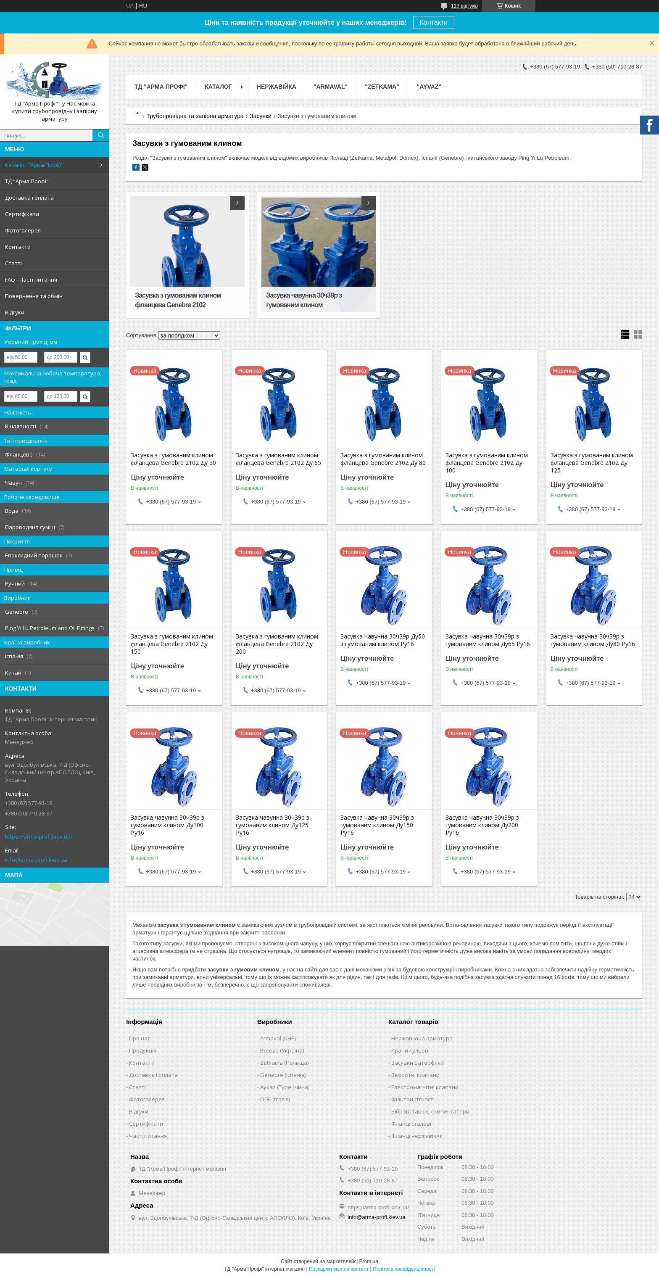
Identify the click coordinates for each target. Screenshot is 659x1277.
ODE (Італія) (275, 1099)
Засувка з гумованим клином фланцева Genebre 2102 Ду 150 (172, 644)
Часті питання (148, 1136)
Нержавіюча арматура (422, 1038)
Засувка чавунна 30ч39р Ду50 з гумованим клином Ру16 (382, 640)
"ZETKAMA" (382, 86)
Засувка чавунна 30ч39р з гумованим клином (304, 300)
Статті (13, 263)
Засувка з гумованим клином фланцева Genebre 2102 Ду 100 (486, 462)
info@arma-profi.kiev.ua (36, 859)
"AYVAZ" (429, 86)
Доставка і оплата (29, 197)
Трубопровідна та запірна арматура (194, 116)
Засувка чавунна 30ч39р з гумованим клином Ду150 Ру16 (377, 825)
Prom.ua (368, 1261)
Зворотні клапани (415, 1075)
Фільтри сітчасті (413, 1099)
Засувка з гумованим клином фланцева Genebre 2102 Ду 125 (592, 462)
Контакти (434, 22)
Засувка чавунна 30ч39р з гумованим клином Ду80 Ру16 (593, 640)
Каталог (218, 86)
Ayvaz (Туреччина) (284, 1087)
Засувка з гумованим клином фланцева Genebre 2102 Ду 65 (278, 459)
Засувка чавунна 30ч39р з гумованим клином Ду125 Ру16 (272, 825)
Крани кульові (410, 1050)
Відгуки (14, 312)
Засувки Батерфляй (417, 1062)
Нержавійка (276, 86)
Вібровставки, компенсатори (430, 1111)
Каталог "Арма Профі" (34, 165)
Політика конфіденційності (404, 1269)
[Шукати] (100, 135)
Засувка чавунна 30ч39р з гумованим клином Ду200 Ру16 (482, 825)
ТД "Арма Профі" (27, 181)
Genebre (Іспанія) (283, 1075)
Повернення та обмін (34, 296)
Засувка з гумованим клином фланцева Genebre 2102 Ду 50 (173, 459)
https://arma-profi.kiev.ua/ (39, 836)
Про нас (139, 1038)
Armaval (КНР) (278, 1038)
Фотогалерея (23, 230)
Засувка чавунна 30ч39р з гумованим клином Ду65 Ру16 (487, 640)
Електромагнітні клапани (425, 1087)
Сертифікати (22, 214)
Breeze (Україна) (282, 1050)
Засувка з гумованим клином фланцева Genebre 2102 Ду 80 (383, 459)
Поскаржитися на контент (339, 1269)
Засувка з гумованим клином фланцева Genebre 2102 (178, 300)
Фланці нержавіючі (417, 1136)
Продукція (142, 1050)
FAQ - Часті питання (31, 279)
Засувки (261, 116)
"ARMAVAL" (331, 86)
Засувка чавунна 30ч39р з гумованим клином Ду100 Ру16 (167, 825)
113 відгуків (464, 6)
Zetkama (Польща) (284, 1062)
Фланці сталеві (411, 1123)
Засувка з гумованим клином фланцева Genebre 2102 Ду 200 (277, 644)
